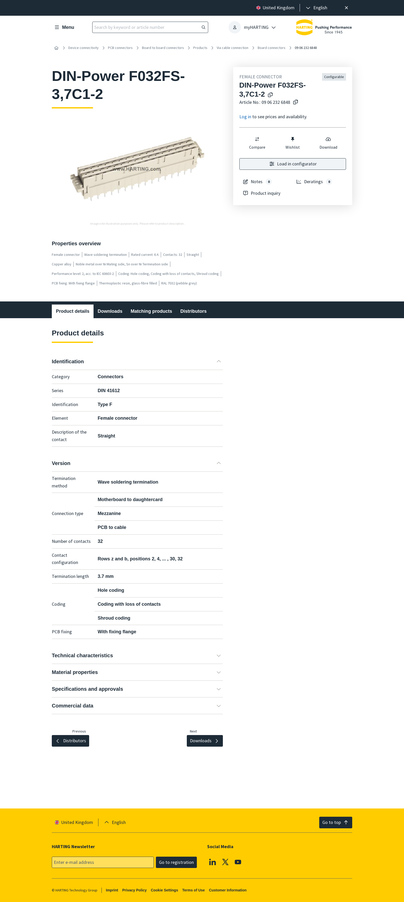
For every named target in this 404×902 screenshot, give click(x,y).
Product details (72, 311)
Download (328, 143)
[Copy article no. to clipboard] (295, 102)
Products (200, 47)
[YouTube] (238, 861)
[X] (225, 861)
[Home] (56, 48)
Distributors (193, 311)
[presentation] (316, 8)
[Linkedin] (212, 861)
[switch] (257, 139)
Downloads (110, 311)
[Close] (346, 8)
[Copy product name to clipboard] (270, 95)
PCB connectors (120, 47)
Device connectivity (83, 47)
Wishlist (292, 143)
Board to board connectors (163, 47)
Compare (257, 143)
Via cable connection (232, 47)
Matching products (151, 311)
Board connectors (271, 47)
